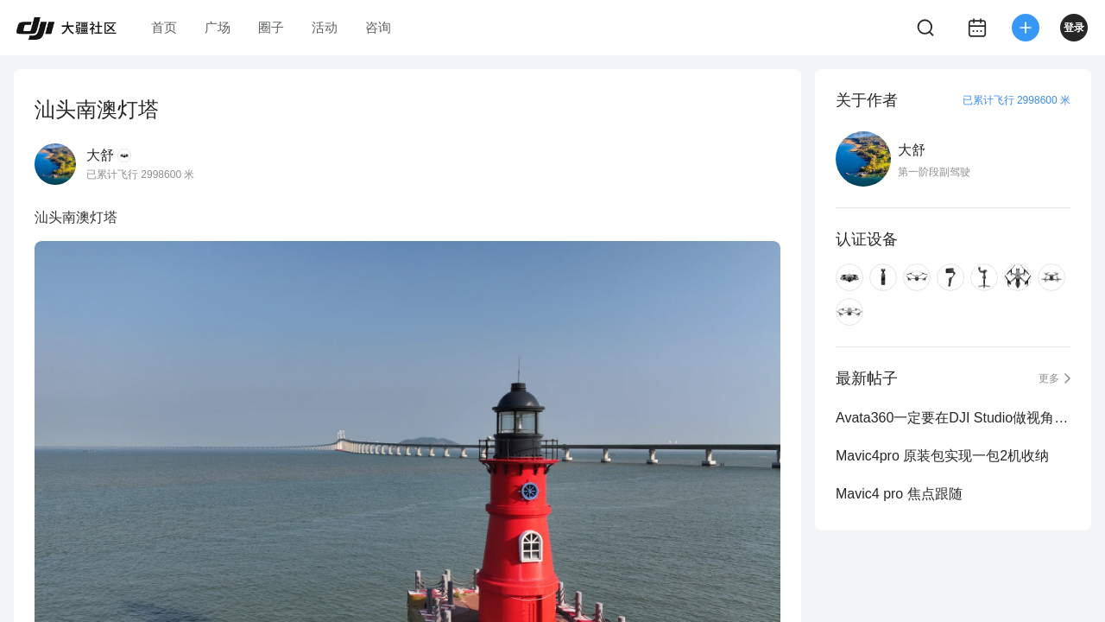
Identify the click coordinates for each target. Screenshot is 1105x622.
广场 (217, 27)
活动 (325, 27)
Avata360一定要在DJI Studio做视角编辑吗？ (953, 417)
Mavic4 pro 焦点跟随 (899, 493)
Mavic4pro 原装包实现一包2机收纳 (942, 455)
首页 (164, 27)
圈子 (271, 27)
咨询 (378, 27)
